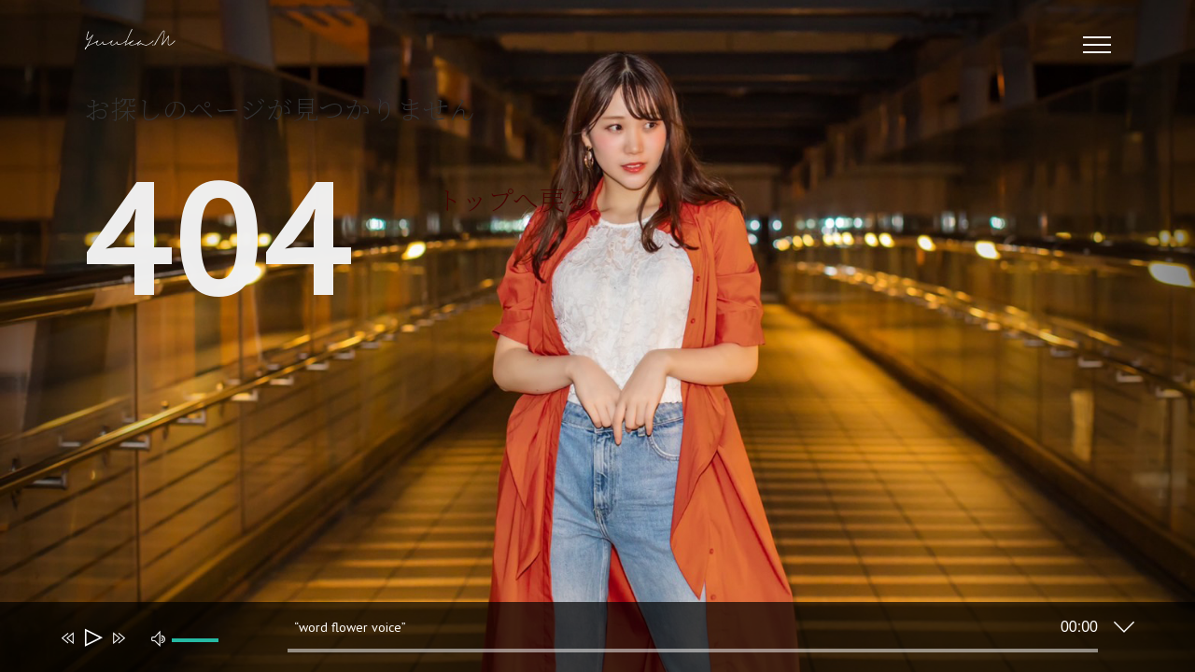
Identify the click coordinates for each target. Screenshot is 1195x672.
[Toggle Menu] (1097, 44)
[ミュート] (158, 637)
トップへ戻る (513, 198)
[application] (583, 641)
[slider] (693, 650)
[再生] (92, 638)
